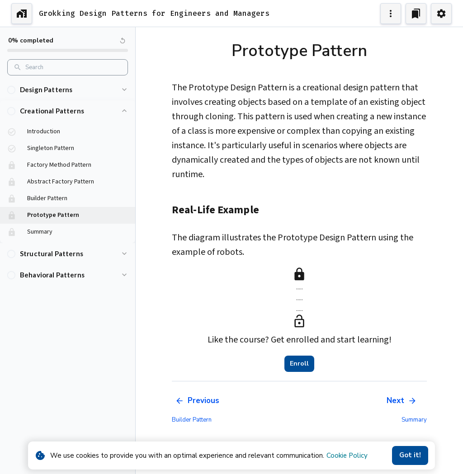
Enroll (299, 364)
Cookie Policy (347, 455)
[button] (67, 89)
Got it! (410, 455)
